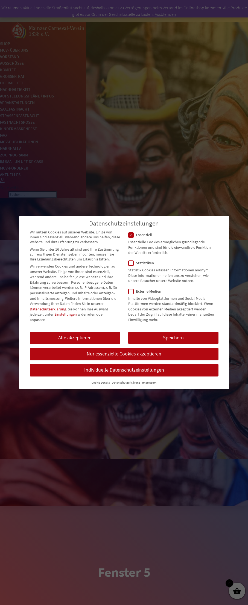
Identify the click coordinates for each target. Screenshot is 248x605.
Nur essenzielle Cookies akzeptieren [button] (124, 354)
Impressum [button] (149, 382)
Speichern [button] (173, 338)
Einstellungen (65, 314)
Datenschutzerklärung (48, 309)
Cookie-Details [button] (101, 382)
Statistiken (143, 262)
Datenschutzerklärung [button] (126, 382)
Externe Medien (147, 291)
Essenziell (142, 234)
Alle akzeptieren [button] (75, 338)
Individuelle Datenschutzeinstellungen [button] (124, 370)
